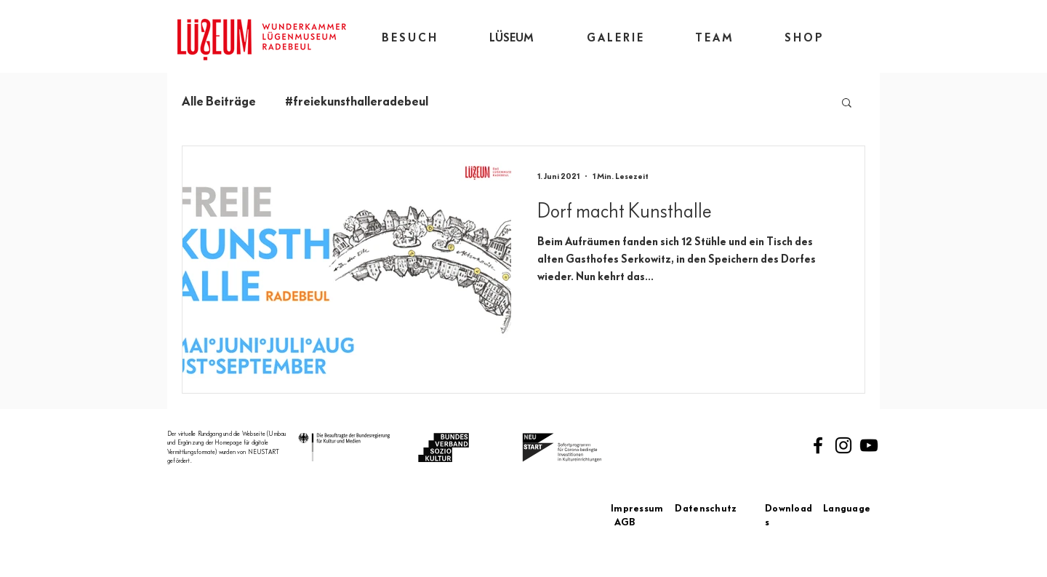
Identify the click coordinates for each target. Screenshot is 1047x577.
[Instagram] (843, 445)
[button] (847, 103)
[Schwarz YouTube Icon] (869, 445)
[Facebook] (818, 445)
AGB (624, 522)
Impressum (643, 509)
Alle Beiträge (219, 101)
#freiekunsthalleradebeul (356, 101)
